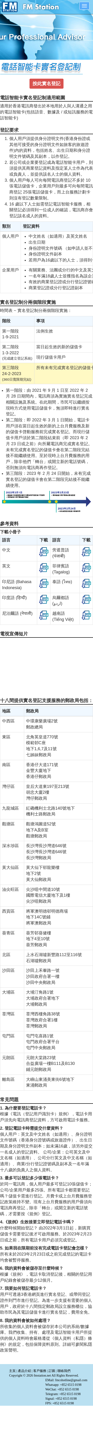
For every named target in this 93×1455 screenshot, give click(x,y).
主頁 (12, 1371)
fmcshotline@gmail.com (71, 1380)
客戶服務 (39, 1371)
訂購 (52, 1371)
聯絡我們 (63, 1371)
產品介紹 (24, 1371)
